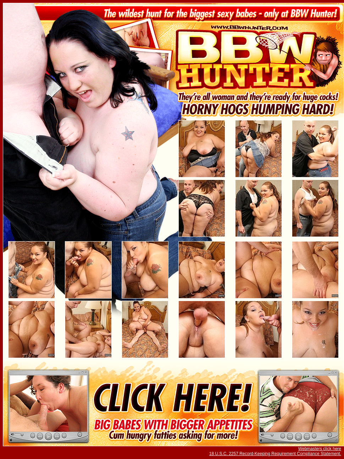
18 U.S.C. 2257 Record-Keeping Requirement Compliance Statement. (275, 453)
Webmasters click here (319, 448)
